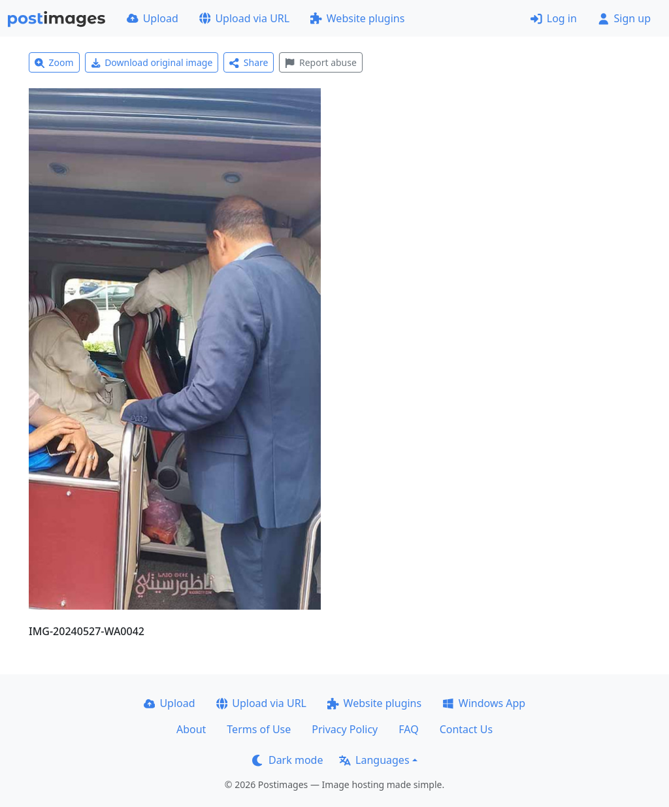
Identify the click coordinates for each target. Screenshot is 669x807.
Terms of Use (259, 729)
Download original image (152, 62)
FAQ (408, 729)
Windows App (483, 703)
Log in (553, 18)
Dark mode (287, 760)
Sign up (624, 18)
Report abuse (320, 62)
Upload (152, 18)
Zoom (54, 62)
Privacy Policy (345, 729)
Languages (374, 760)
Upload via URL (244, 18)
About (191, 729)
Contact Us (466, 729)
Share (248, 62)
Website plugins (357, 18)
